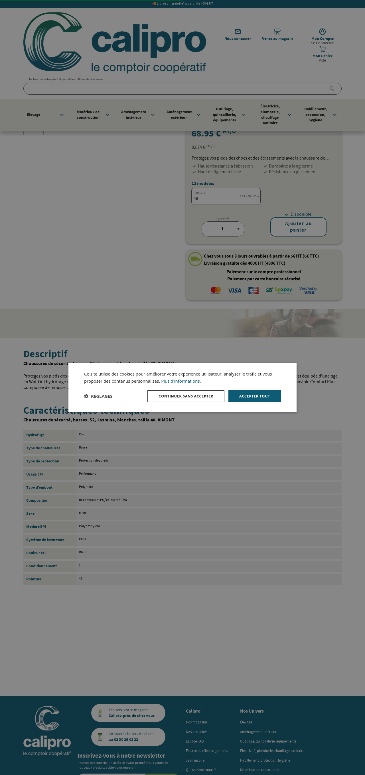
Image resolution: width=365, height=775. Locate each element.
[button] (98, 396)
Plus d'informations (180, 380)
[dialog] (182, 387)
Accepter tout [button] (253, 396)
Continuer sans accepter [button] (181, 396)
